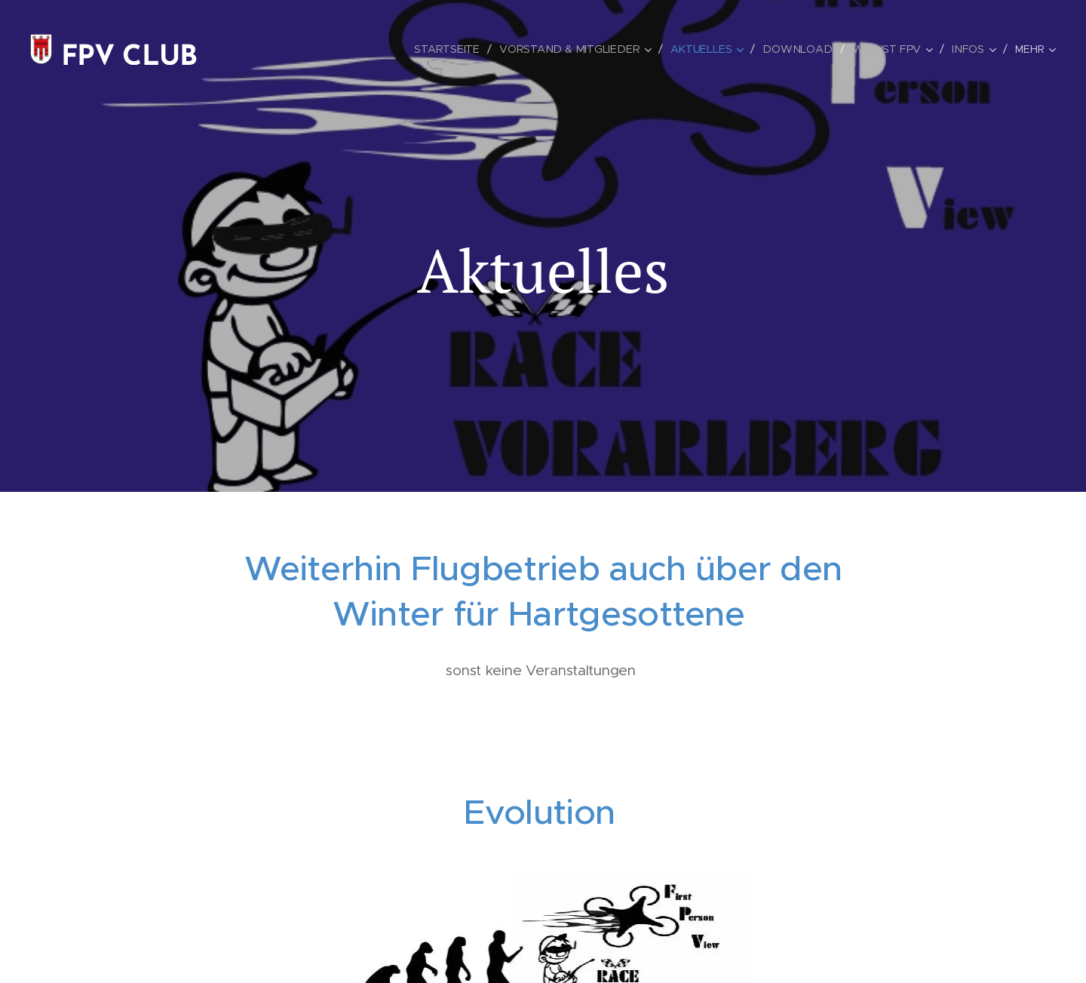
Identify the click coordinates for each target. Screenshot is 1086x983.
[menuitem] (457, 49)
